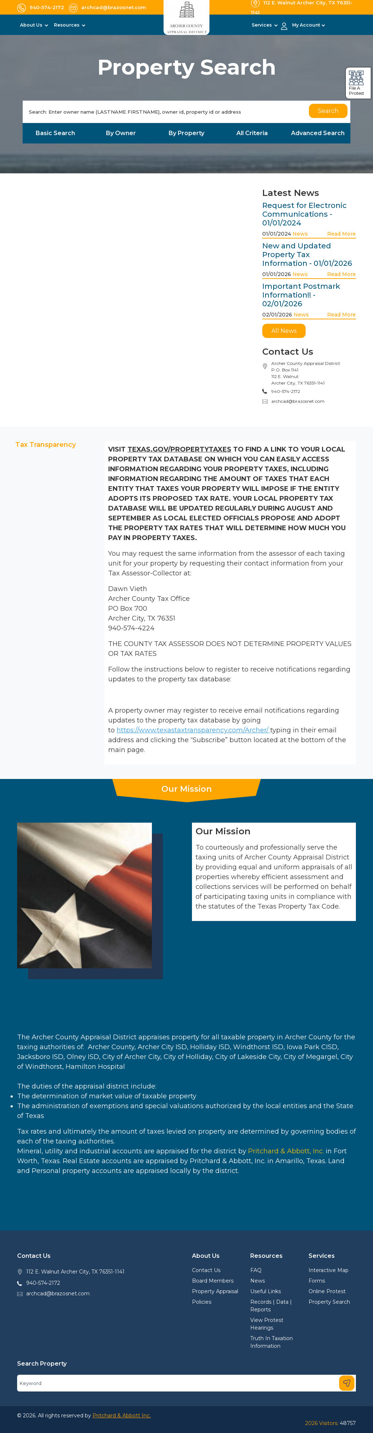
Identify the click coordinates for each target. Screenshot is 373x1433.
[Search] (186, 112)
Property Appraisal (215, 1291)
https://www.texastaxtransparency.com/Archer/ (193, 730)
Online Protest (327, 1291)
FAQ (256, 1270)
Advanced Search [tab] (318, 133)
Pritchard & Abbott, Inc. (286, 1151)
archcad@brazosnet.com (298, 401)
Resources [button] (67, 25)
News (300, 234)
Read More (341, 234)
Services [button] (262, 25)
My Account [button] (306, 25)
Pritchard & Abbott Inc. (122, 1415)
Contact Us (206, 1270)
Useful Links (265, 1291)
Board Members (212, 1281)
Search (328, 110)
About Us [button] (31, 25)
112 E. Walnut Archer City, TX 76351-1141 (75, 1271)
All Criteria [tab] (252, 133)
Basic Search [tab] (55, 133)
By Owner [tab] (121, 133)
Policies (201, 1302)
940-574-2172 (43, 1283)
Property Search (329, 1302)
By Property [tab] (186, 133)
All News (284, 330)
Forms (317, 1281)
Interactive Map (329, 1270)
